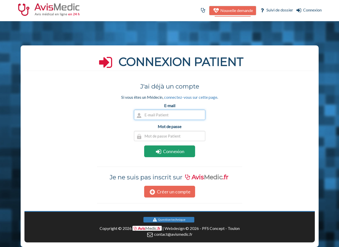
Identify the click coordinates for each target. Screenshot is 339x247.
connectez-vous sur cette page (190, 97)
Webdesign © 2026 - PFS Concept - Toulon (202, 228)
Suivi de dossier (276, 9)
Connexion (308, 9)
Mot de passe (169, 126)
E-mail (169, 105)
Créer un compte (169, 191)
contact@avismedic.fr (169, 234)
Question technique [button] (169, 219)
